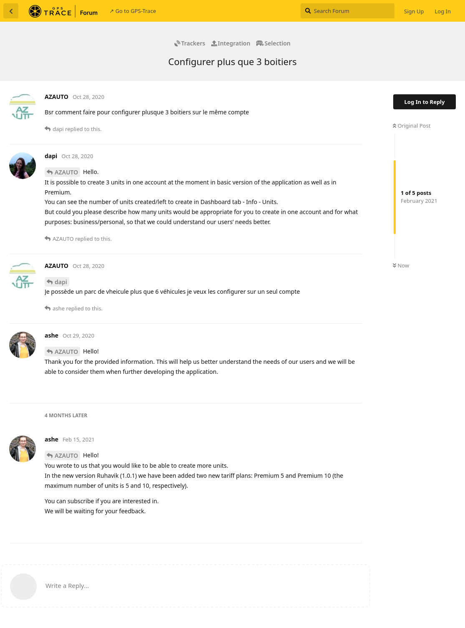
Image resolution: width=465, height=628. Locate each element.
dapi (61, 282)
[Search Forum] (347, 10)
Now (401, 265)
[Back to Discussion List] (10, 10)
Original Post (411, 125)
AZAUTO (66, 172)
